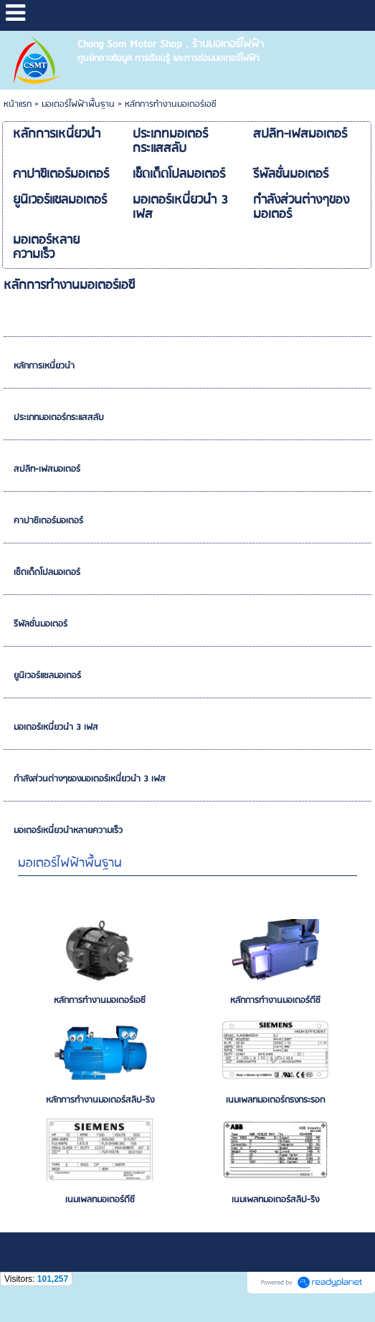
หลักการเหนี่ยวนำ (44, 366)
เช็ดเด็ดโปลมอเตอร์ (47, 572)
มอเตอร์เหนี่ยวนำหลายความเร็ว (68, 830)
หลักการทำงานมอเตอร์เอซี (100, 1000)
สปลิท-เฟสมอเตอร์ (47, 469)
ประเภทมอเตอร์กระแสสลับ (59, 417)
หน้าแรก (18, 104)
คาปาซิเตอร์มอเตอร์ (48, 520)
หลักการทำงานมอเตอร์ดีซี (275, 1000)
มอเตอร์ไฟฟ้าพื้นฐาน (78, 104)
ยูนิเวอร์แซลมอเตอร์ (47, 675)
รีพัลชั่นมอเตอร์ (40, 624)
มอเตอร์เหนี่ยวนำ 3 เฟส (56, 727)
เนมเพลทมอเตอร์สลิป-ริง (275, 1199)
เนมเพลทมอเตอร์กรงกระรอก (275, 1100)
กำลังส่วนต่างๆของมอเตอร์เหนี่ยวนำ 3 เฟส (90, 778)
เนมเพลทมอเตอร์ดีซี (100, 1199)
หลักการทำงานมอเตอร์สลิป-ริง (100, 1100)
